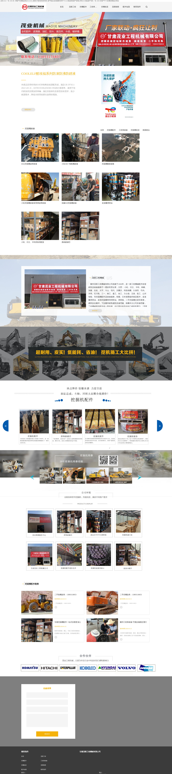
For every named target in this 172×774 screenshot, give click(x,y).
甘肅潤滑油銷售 (97, 771)
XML (72, 769)
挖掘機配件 (111, 130)
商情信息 (77, 769)
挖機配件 (24, 711)
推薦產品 (146, 130)
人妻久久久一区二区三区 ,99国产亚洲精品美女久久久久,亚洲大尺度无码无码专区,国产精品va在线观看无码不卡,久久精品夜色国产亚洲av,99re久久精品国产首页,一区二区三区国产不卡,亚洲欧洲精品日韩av (59, 1)
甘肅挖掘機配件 (33, 771)
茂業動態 (43, 716)
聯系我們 (43, 720)
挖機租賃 (24, 716)
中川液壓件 (63, 771)
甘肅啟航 (59, 769)
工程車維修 (123, 130)
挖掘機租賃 (135, 130)
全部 (102, 130)
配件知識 (24, 720)
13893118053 (102, 725)
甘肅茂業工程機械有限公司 (42, 769)
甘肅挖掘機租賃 (108, 771)
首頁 (22, 707)
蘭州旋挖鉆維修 (43, 771)
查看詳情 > (28, 109)
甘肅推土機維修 (54, 771)
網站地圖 (66, 769)
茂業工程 (43, 707)
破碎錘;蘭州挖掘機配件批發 (83, 771)
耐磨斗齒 (71, 771)
